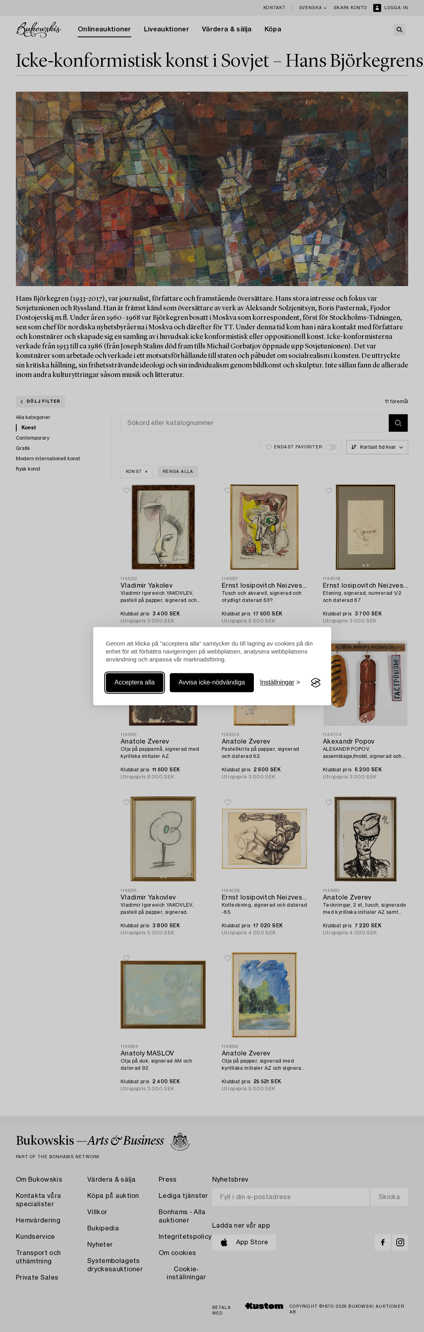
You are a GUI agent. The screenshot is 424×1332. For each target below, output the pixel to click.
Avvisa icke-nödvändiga (211, 682)
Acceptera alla (135, 682)
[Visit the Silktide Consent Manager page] (315, 682)
